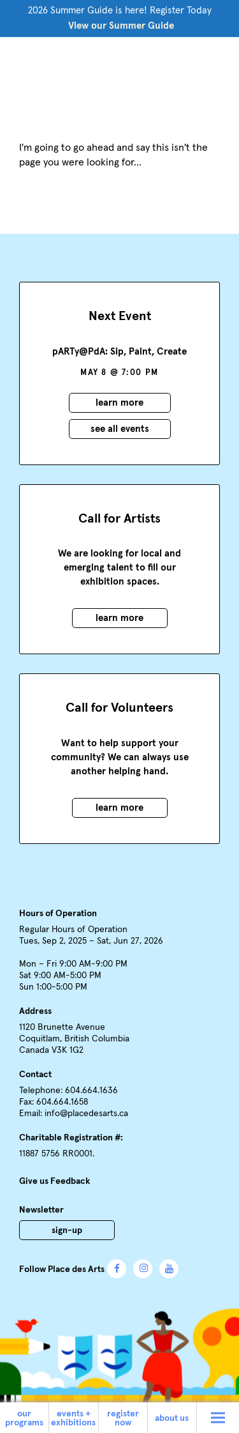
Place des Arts (119, 71)
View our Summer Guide (121, 26)
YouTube (168, 1268)
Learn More (119, 403)
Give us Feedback (54, 1181)
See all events (120, 429)
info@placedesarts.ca (86, 1113)
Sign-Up (67, 1230)
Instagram (142, 1268)
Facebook (116, 1268)
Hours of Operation (58, 913)
